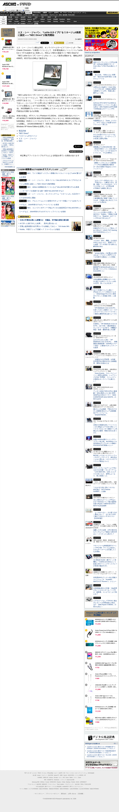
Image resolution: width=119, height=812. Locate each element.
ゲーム (84, 12)
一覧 (51, 43)
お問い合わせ (72, 793)
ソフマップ (29, 23)
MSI (43, 17)
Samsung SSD (35, 782)
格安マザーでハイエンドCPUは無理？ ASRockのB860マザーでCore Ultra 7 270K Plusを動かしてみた (105, 65)
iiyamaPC (23, 17)
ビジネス (16, 12)
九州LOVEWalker (74, 788)
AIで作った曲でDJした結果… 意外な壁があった (38, 223)
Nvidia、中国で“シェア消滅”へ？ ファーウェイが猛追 (40, 229)
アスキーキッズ (5, 15)
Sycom (29, 17)
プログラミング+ (53, 15)
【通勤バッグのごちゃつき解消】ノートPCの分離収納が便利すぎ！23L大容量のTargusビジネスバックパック (105, 166)
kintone (23, 21)
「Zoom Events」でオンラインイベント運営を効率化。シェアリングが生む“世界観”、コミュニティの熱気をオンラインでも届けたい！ (105, 377)
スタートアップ (77, 12)
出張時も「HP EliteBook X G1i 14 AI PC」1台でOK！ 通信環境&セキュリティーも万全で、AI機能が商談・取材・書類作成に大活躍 (105, 327)
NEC (21, 141)
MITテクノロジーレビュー (76, 786)
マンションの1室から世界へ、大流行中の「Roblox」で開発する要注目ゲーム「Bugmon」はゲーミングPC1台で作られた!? (105, 215)
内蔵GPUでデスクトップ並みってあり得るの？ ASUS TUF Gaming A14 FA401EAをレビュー (105, 230)
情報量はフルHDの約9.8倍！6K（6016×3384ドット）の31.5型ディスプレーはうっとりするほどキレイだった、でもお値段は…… (105, 150)
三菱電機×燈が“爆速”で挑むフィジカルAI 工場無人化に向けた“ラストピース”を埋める (105, 200)
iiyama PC (56, 775)
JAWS (10, 21)
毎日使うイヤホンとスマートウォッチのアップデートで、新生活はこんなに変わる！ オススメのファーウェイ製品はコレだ (105, 458)
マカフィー (10, 23)
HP (55, 17)
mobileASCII (65, 786)
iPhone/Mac (37, 12)
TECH (22, 12)
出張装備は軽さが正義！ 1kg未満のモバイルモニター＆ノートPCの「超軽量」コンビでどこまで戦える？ (105, 591)
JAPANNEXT (23, 23)
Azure (29, 21)
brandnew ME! (36, 24)
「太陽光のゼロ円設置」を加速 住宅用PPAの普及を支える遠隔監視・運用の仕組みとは (105, 361)
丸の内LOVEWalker (84, 788)
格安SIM (12, 15)
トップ (3, 12)
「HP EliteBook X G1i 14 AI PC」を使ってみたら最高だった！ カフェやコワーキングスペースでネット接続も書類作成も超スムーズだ (105, 311)
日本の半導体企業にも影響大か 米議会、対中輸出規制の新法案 (44, 220)
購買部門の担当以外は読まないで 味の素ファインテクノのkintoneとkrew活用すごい (105, 269)
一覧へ (115, 743)
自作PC (56, 12)
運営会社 (63, 793)
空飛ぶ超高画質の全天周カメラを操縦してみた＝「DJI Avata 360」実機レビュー (50, 226)
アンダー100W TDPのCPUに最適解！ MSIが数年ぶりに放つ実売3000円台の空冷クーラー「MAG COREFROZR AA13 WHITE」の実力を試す (105, 395)
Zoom (75, 21)
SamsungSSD (34, 19)
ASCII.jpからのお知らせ (92, 743)
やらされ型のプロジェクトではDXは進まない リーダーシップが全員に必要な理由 (104, 136)
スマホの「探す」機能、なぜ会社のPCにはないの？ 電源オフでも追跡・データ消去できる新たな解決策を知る (105, 243)
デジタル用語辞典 (56, 786)
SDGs (60, 15)
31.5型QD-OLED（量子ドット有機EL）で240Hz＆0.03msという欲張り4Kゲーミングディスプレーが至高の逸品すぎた (105, 563)
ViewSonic (62, 19)
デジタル (24, 4)
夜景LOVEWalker (64, 788)
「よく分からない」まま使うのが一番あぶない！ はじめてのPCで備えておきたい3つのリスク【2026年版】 (105, 515)
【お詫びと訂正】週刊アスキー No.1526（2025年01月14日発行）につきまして (102, 755)
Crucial (49, 19)
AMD (16, 19)
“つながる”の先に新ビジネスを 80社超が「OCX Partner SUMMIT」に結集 (104, 489)
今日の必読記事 (40, 786)
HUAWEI (55, 19)
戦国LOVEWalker (94, 788)
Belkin (68, 19)
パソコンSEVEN (36, 17)
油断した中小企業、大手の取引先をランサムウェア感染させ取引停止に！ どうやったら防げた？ (105, 532)
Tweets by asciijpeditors (92, 52)
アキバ (65, 12)
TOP (25, 773)
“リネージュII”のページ (28, 136)
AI (7, 12)
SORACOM (53, 782)
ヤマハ (68, 21)
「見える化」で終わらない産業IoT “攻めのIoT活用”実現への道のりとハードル (104, 77)
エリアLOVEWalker (33, 788)
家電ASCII (19, 15)
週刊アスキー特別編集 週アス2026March (8, 198)
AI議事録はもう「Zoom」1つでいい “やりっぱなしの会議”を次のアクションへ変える (105, 122)
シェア (37, 42)
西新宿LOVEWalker (54, 788)
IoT (11, 12)
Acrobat (16, 21)
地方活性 (65, 15)
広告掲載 (80, 793)
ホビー (50, 12)
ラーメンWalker (24, 788)
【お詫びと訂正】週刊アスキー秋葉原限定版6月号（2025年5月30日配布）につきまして (101, 751)
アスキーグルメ (27, 15)
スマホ (70, 12)
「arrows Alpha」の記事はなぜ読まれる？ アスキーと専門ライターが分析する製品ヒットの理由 (105, 255)
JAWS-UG (45, 777)
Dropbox (43, 21)
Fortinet (62, 21)
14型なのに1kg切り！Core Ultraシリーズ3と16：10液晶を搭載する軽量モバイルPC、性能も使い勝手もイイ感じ (105, 90)
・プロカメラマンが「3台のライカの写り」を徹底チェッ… (7, 162)
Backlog (55, 21)
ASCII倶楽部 (113, 13)
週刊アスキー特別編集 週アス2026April (8, 174)
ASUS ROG (23, 19)
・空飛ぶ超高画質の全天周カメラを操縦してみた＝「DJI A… (7, 150)
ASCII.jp (9, 4)
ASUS (49, 17)
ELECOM (10, 19)
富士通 (10, 17)
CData (49, 21)
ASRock (42, 19)
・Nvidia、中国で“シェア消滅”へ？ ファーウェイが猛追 (7, 156)
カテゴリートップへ (76, 151)
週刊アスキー (35, 15)
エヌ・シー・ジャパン (28, 138)
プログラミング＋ (69, 784)
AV (61, 12)
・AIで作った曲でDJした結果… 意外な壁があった (7, 145)
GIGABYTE (29, 19)
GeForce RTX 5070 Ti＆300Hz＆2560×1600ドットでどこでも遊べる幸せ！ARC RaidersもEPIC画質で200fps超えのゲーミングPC (105, 106)
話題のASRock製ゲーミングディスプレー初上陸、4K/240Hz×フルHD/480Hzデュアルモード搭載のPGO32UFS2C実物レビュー (105, 442)
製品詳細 (22, 131)
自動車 (45, 12)
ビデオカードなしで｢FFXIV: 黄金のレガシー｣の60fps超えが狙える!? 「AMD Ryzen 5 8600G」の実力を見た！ (105, 603)
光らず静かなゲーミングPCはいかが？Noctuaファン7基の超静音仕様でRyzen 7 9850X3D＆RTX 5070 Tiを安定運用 (104, 503)
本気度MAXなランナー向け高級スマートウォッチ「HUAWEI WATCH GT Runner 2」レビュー (105, 579)
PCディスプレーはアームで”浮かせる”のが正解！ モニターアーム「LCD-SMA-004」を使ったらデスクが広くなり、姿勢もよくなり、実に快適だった (105, 472)
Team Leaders (60, 784)
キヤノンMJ (17, 23)
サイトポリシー (39, 793)
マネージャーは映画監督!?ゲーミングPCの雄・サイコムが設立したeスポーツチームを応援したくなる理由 (105, 548)
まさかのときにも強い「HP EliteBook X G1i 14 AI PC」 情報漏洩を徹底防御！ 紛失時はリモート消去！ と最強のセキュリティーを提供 (105, 343)
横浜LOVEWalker (43, 788)
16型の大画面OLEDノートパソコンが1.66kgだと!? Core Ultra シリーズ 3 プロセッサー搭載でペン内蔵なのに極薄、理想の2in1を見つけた (105, 429)
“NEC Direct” (24, 133)
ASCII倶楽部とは (10, 167)
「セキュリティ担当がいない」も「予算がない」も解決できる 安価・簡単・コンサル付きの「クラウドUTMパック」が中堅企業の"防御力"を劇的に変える (105, 184)
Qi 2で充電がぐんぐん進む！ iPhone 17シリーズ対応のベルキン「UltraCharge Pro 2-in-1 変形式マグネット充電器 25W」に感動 (104, 294)
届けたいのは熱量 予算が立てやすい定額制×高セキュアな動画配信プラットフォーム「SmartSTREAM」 (105, 412)
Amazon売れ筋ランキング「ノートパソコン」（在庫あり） (7, 32)
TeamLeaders (44, 15)
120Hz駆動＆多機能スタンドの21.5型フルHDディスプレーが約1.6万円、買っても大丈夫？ (104, 281)
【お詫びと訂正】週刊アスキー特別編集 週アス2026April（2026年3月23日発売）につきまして (101, 747)
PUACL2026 (71, 15)
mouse (16, 17)
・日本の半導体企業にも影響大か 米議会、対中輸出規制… (7, 139)
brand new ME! (70, 779)
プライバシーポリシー (52, 793)
